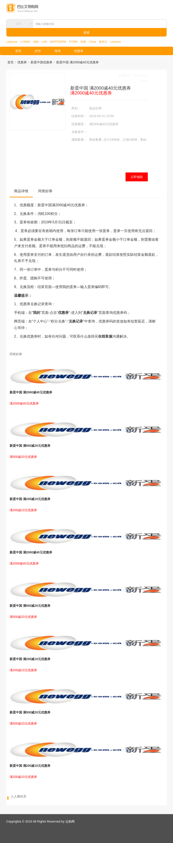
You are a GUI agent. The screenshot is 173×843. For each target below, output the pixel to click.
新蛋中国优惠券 (41, 62)
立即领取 (136, 177)
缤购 (36, 41)
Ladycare (11, 41)
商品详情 (21, 191)
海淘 (57, 51)
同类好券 (45, 191)
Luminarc (115, 41)
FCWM (73, 41)
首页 (18, 51)
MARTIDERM (58, 41)
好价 (38, 51)
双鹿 (83, 41)
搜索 (86, 32)
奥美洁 (103, 41)
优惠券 (78, 51)
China (92, 41)
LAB (44, 41)
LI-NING (25, 41)
